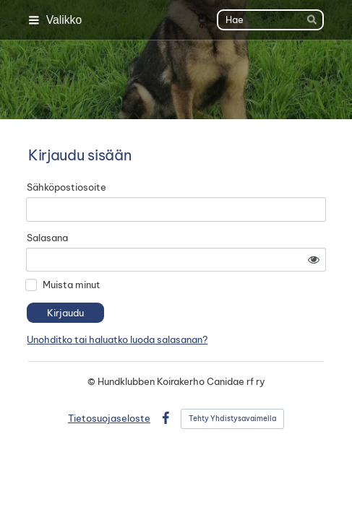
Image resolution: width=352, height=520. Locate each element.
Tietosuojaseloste (109, 418)
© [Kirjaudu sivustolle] (92, 381)
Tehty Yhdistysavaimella (232, 418)
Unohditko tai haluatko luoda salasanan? (117, 339)
